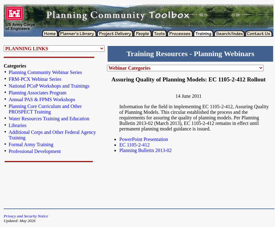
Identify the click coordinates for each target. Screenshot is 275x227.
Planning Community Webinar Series (45, 72)
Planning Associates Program (38, 92)
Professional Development (35, 151)
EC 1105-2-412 (134, 144)
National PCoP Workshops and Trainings (49, 86)
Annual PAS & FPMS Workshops (42, 99)
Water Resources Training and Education (49, 118)
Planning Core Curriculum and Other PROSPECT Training (45, 109)
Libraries (18, 125)
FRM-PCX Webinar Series (35, 79)
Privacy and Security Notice (26, 216)
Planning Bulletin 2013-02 (145, 150)
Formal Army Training (31, 144)
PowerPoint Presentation (143, 139)
